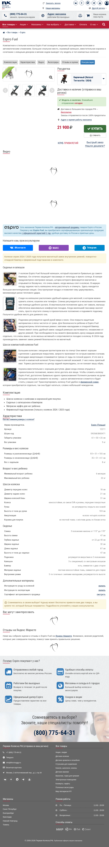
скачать (101, 586)
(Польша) (98, 425)
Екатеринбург (8, 813)
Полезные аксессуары (65, 787)
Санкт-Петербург (10, 809)
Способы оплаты (64, 822)
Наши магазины (53, 8)
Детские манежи (62, 772)
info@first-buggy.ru (13, 763)
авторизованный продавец (67, 227)
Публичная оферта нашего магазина (68, 840)
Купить (95, 129)
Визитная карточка (14, 768)
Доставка (70, 24)
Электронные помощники (66, 780)
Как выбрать (54, 24)
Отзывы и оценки (70, 62)
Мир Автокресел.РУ (64, 791)
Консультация (88, 62)
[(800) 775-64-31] (5, 15)
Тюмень (6, 825)
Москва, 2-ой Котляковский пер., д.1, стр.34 (24, 773)
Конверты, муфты (63, 784)
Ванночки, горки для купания (67, 776)
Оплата (83, 24)
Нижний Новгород (10, 821)
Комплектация (10, 62)
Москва (6, 805)
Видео (41, 62)
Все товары (61, 746)
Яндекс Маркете (63, 636)
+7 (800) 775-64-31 (13, 752)
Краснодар (7, 817)
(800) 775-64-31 (18, 14)
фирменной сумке (89, 382)
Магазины (37, 24)
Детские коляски (62, 756)
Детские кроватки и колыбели (68, 760)
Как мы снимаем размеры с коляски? (18, 419)
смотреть (101, 594)
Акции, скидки (61, 752)
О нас (94, 24)
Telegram (9, 758)
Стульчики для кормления (66, 764)
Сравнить (95, 135)
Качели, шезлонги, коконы (66, 768)
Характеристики (27, 62)
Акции (24, 24)
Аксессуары (53, 62)
